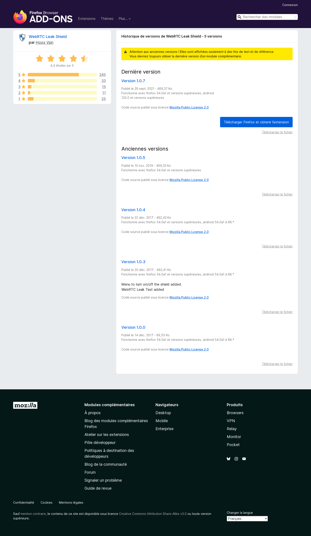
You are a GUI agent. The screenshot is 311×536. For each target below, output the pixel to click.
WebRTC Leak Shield (48, 36)
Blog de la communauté (105, 464)
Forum (90, 472)
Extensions (86, 18)
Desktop (163, 412)
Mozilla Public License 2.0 (189, 107)
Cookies (46, 502)
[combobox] (267, 17)
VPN (231, 420)
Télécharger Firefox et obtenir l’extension (256, 122)
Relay (232, 428)
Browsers (235, 412)
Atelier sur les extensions (106, 434)
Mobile (162, 420)
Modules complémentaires (109, 404)
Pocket (233, 444)
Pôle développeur (100, 442)
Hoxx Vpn (44, 42)
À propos (92, 412)
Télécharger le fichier (277, 132)
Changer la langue (240, 512)
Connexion (290, 5)
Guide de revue (97, 488)
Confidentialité (23, 502)
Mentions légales (71, 502)
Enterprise (164, 428)
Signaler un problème (103, 480)
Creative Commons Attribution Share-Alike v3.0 (153, 514)
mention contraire (33, 514)
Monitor (234, 436)
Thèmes (107, 18)
